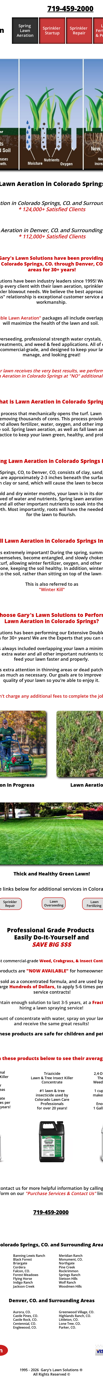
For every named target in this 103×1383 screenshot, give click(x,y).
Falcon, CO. (21, 1271)
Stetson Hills (68, 1278)
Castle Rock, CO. (25, 1319)
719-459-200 (68, 8)
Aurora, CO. (22, 1312)
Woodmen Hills (70, 1286)
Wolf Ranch (67, 1282)
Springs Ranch (69, 1275)
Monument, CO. (71, 1259)
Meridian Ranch (71, 1255)
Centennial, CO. (24, 1323)
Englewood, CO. (25, 1327)
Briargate (20, 1263)
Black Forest (22, 1259)
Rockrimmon (68, 1271)
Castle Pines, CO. (25, 1316)
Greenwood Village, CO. (76, 1312)
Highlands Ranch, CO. (75, 1316)
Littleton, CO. (69, 1319)
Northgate (67, 1263)
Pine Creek (67, 1267)
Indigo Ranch (23, 1282)
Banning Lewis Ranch (29, 1255)
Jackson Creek (23, 1286)
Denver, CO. (23, 1300)
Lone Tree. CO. (70, 1323)
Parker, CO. (67, 1327)
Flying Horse (22, 1278)
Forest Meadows (25, 1275)
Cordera (19, 1267)
